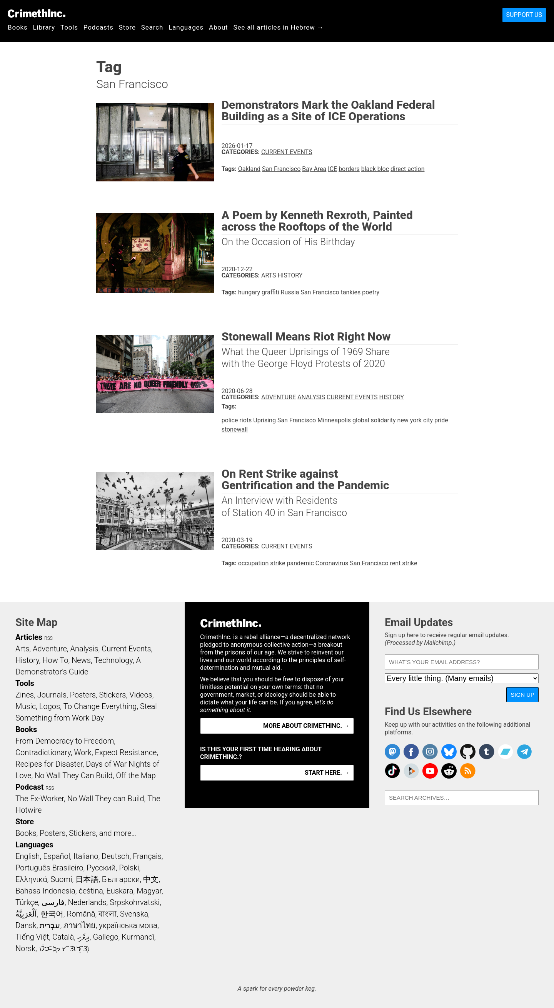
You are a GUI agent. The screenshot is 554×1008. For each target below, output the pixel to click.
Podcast (29, 787)
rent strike (403, 563)
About (218, 27)
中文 (151, 879)
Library (44, 27)
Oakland (249, 169)
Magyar (149, 890)
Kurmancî (138, 937)
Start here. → (327, 772)
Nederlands (87, 902)
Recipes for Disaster (49, 764)
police (230, 420)
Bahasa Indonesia (45, 890)
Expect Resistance (126, 752)
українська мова (128, 925)
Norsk (25, 948)
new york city (415, 420)
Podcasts (98, 27)
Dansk (26, 925)
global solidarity (374, 420)
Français (147, 856)
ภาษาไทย (79, 925)
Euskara (120, 890)
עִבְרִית (50, 925)
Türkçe (26, 902)
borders (349, 169)
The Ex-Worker (39, 798)
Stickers (112, 694)
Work (83, 752)
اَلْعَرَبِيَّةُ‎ (26, 913)
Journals (52, 694)
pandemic (300, 563)
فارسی (53, 902)
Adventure (278, 397)
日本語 (86, 879)
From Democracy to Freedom (64, 741)
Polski (129, 867)
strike (277, 563)
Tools (69, 27)
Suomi (61, 879)
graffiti (270, 292)
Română (81, 913)
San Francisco (281, 169)
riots (245, 420)
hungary (249, 292)
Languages (186, 27)
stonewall (235, 429)
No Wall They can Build (105, 798)
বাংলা (107, 913)
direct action (407, 169)
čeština (90, 890)
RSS (48, 638)
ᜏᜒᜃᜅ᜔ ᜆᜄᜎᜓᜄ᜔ (64, 948)
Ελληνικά (31, 879)
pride (441, 420)
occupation (253, 563)
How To (55, 660)
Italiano (85, 856)
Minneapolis (334, 420)
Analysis (311, 397)
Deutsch (115, 856)
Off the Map (135, 775)
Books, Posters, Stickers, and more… (75, 833)
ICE (332, 169)
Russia (290, 292)
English (27, 856)
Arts (268, 275)
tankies (351, 292)
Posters (83, 694)
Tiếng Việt (32, 937)
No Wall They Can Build (74, 775)
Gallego (105, 937)
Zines (24, 694)
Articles (28, 637)
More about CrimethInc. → (306, 725)
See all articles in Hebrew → (279, 27)
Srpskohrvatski (135, 902)
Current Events (286, 152)
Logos (49, 706)
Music (25, 706)
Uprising (264, 420)
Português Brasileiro (49, 867)
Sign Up (522, 694)
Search (152, 27)
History (290, 275)
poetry (370, 292)
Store (127, 27)
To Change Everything (100, 706)
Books (18, 27)
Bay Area (314, 169)
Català (63, 937)
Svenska (134, 913)
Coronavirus (332, 563)
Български (121, 879)
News (81, 660)
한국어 (51, 913)
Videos (140, 694)
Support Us (524, 14)
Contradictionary (43, 752)
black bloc (375, 169)
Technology (113, 660)
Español (56, 856)
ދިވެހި (83, 937)
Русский (101, 867)
